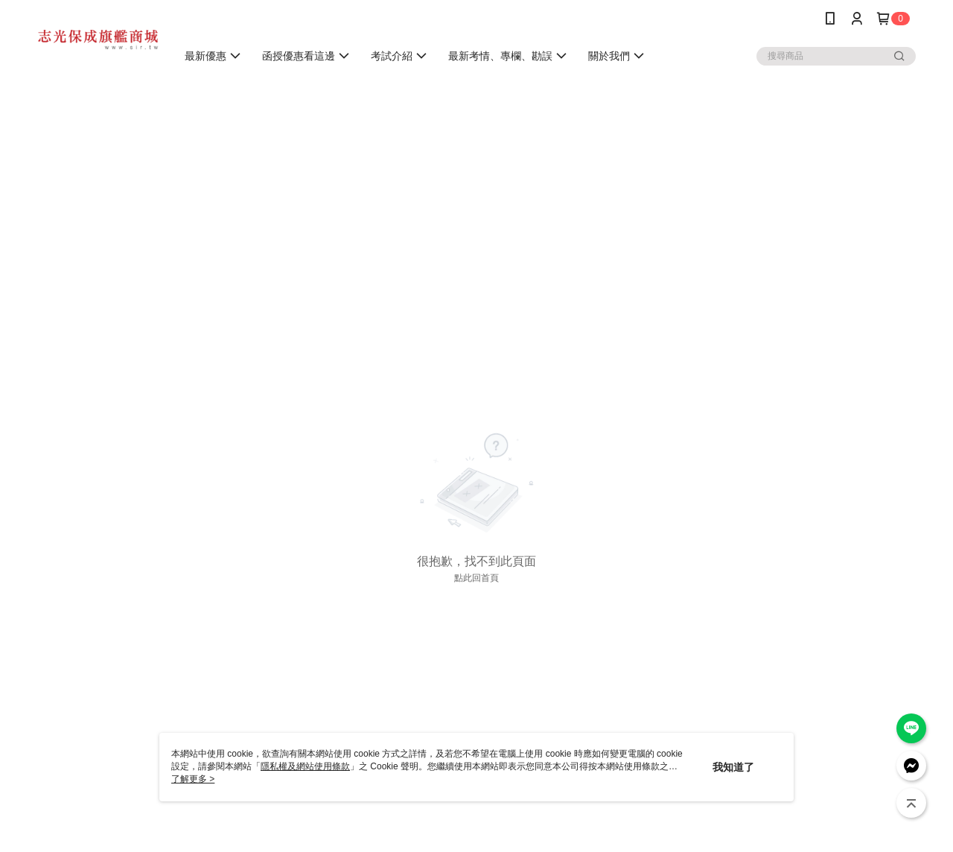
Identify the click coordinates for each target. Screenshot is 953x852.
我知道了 (733, 767)
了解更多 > (192, 779)
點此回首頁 (476, 578)
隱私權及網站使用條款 (305, 766)
